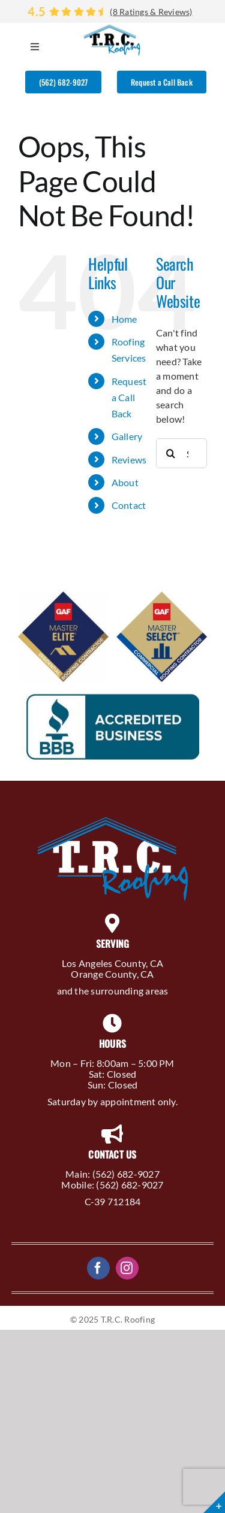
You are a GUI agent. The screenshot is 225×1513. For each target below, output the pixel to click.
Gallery (127, 436)
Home (124, 319)
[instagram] (127, 1268)
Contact (129, 505)
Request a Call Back (129, 397)
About (125, 482)
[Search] (171, 453)
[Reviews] (112, 11)
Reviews (129, 459)
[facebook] (98, 1268)
